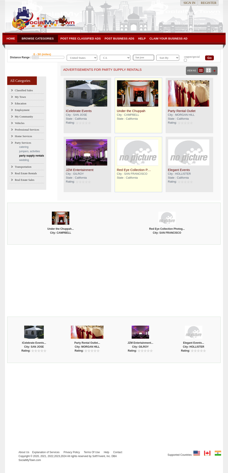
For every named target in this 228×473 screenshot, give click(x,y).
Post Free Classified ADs (80, 38)
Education (20, 103)
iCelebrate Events (79, 111)
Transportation (23, 166)
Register (208, 3)
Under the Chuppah (131, 111)
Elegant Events (179, 170)
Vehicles (19, 123)
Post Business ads (119, 38)
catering (24, 146)
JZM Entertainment (80, 170)
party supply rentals (31, 155)
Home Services (23, 136)
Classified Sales (24, 90)
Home (11, 38)
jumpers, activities (29, 151)
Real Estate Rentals (26, 173)
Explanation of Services (46, 452)
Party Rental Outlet (182, 111)
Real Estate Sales (24, 179)
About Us (24, 452)
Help (142, 38)
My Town (20, 96)
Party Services (23, 142)
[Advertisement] (114, 279)
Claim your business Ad (168, 38)
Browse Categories (38, 38)
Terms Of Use (92, 452)
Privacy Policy (71, 452)
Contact (117, 452)
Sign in (190, 3)
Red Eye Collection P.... (134, 170)
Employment (22, 110)
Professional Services (27, 129)
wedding (24, 160)
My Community (24, 116)
